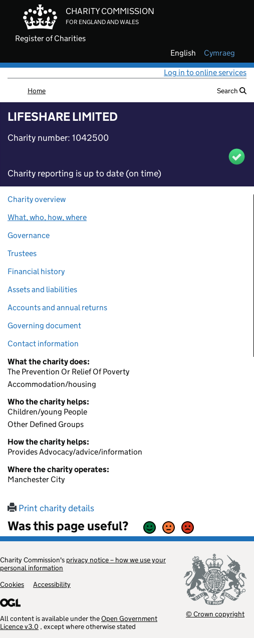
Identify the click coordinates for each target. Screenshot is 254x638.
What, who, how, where (47, 217)
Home (37, 90)
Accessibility (52, 584)
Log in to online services (205, 72)
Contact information (43, 343)
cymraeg (219, 53)
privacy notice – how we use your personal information (83, 563)
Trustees (22, 253)
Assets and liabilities (42, 289)
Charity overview (37, 199)
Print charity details (51, 508)
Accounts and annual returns (57, 307)
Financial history (36, 271)
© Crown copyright (215, 613)
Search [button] (231, 90)
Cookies (12, 584)
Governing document (44, 325)
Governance (29, 235)
